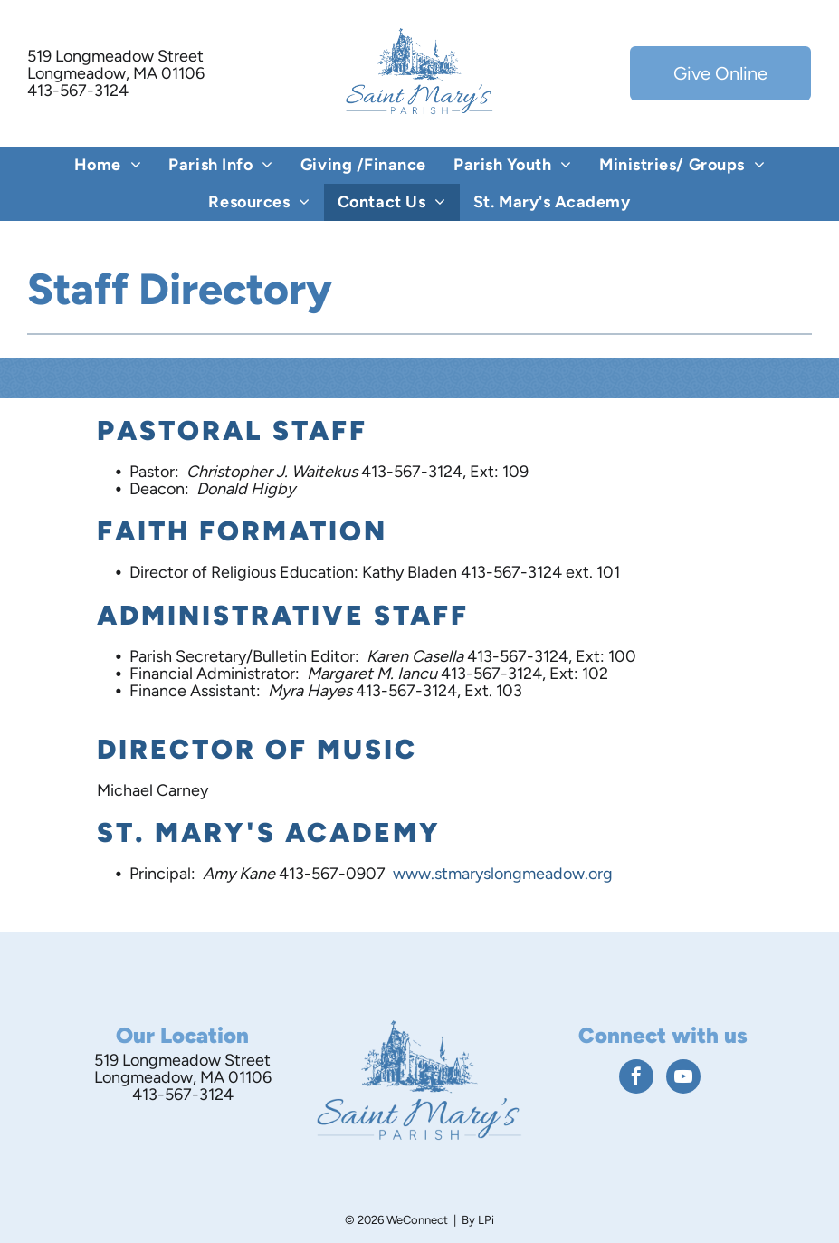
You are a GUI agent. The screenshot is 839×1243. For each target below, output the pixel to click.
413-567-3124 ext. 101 (540, 572)
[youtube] (683, 1078)
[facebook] (636, 1078)
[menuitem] (108, 165)
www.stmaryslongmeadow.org (503, 874)
